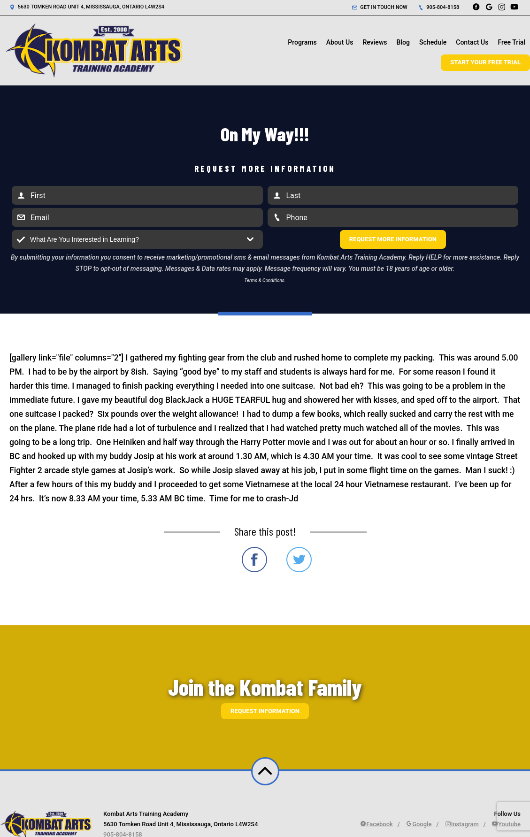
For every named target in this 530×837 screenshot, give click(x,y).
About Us (339, 42)
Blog (403, 42)
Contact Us (472, 42)
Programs (302, 42)
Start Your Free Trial (485, 62)
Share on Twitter (299, 559)
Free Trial (511, 42)
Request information (265, 710)
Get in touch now (379, 7)
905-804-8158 (439, 7)
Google (418, 824)
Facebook (376, 824)
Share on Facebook (254, 559)
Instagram (462, 824)
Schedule (432, 42)
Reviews (374, 42)
